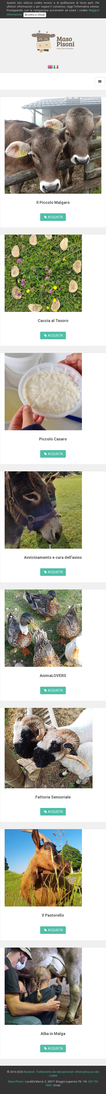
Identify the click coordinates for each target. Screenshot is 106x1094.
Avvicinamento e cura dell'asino (53, 557)
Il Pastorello (53, 915)
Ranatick (29, 1071)
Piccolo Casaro (53, 439)
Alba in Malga (53, 1033)
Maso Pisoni (15, 1081)
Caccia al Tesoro (53, 320)
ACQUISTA (53, 217)
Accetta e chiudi (35, 14)
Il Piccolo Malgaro (53, 202)
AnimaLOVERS (53, 675)
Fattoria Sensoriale (53, 797)
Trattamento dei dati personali (54, 1071)
